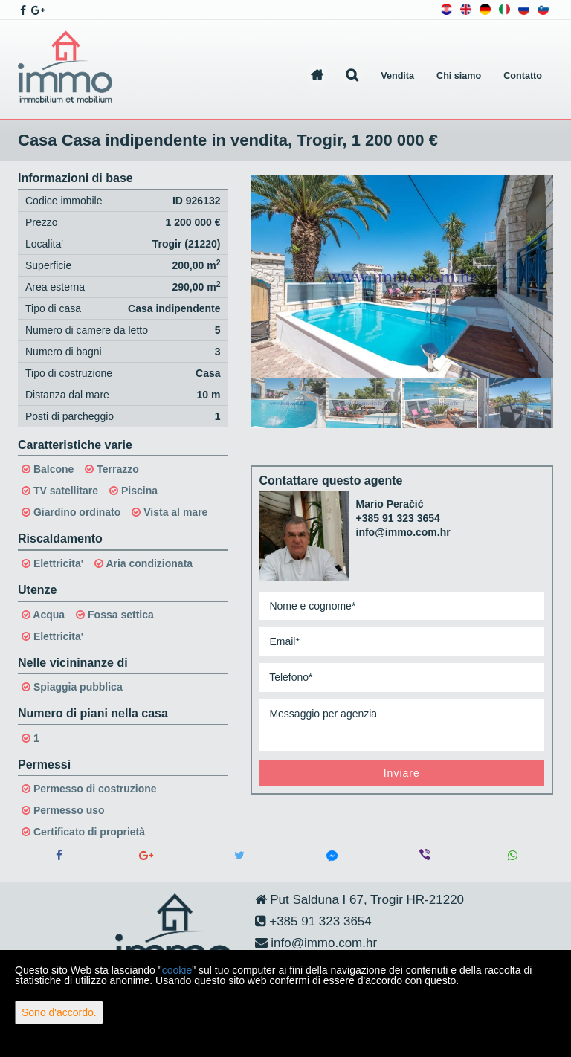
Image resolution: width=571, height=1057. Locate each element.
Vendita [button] (397, 76)
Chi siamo (458, 76)
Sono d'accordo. (59, 1012)
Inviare (402, 773)
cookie (177, 970)
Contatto (522, 76)
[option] (288, 403)
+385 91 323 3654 (398, 518)
